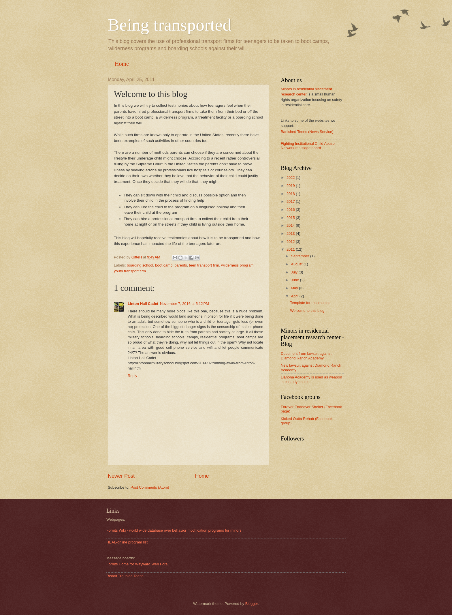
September (300, 256)
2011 (291, 249)
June (295, 280)
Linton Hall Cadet (143, 303)
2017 (291, 201)
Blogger (251, 603)
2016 (291, 209)
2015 (291, 217)
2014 (291, 225)
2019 (291, 185)
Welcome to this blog (307, 310)
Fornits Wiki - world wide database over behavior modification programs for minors (174, 530)
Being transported (169, 24)
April (295, 296)
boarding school (140, 265)
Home (122, 64)
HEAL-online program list (127, 542)
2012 (291, 241)
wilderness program (237, 265)
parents (180, 265)
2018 (291, 194)
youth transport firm (130, 271)
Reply (132, 376)
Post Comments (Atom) (150, 487)
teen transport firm (204, 265)
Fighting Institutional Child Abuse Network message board (308, 145)
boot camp (163, 265)
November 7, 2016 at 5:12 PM (184, 303)
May (295, 288)
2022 (291, 177)
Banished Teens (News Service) (307, 132)
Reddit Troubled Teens (125, 576)
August (297, 264)
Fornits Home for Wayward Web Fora (137, 564)
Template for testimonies (310, 303)
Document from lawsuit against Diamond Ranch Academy (306, 355)
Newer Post (121, 476)
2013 (291, 233)
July (294, 272)
